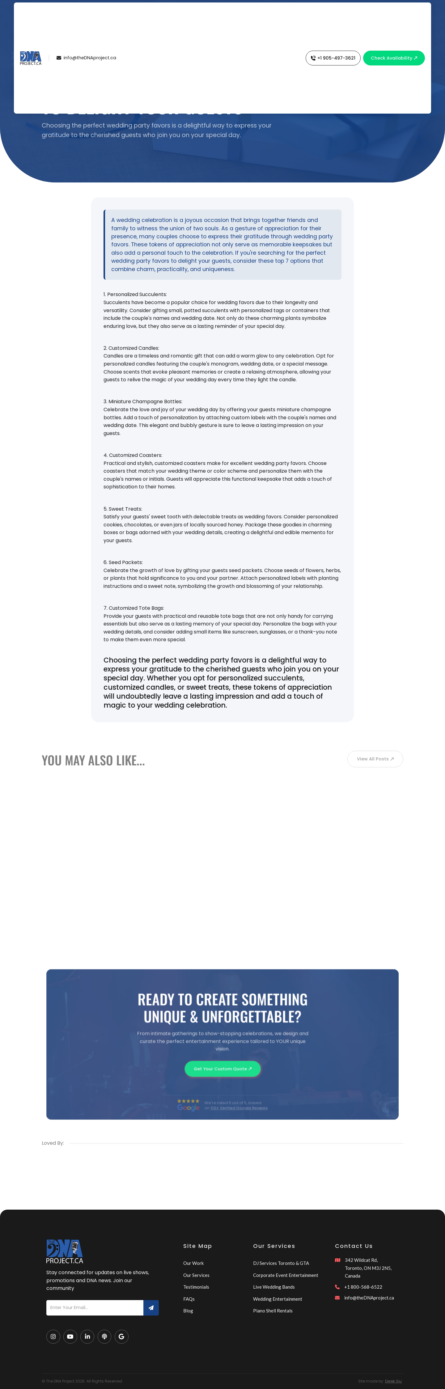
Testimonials (196, 1287)
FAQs (189, 1299)
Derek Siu (393, 1381)
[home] (30, 58)
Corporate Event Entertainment (285, 1275)
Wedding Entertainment (277, 1299)
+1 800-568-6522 (363, 1287)
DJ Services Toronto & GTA (281, 1263)
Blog (188, 1310)
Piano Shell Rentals (273, 1310)
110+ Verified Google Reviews (238, 1115)
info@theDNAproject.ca (369, 1297)
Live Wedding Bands (274, 1287)
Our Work (193, 1263)
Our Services (196, 1275)
